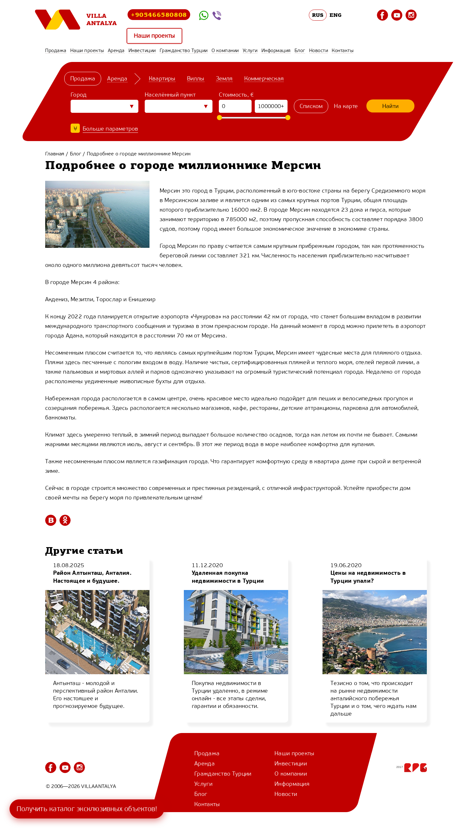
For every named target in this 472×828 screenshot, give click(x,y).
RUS (318, 14)
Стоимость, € (236, 94)
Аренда (116, 50)
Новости (318, 50)
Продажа (55, 50)
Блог (300, 50)
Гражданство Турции (184, 50)
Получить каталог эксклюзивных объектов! (87, 809)
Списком (311, 106)
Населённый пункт (170, 94)
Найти (390, 106)
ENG (336, 14)
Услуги (250, 50)
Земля (224, 78)
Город (79, 94)
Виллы (196, 78)
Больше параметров (110, 128)
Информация (276, 50)
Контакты (342, 50)
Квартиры (162, 78)
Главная (54, 154)
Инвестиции (142, 50)
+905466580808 (159, 14)
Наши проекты (154, 36)
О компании (225, 50)
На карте (346, 106)
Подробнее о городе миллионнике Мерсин (139, 154)
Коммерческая (264, 78)
